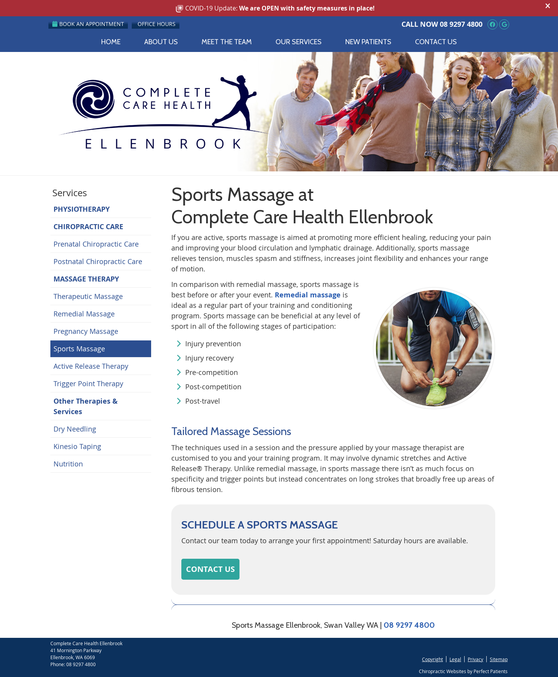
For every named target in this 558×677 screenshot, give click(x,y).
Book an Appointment (88, 24)
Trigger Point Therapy (88, 383)
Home (111, 42)
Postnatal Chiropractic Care (97, 261)
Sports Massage (79, 348)
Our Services (299, 42)
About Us (161, 42)
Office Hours (157, 24)
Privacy (475, 659)
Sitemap (499, 659)
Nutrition (68, 463)
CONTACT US (210, 569)
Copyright (432, 659)
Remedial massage (308, 295)
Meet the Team (227, 42)
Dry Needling (74, 428)
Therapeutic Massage (88, 296)
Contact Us (436, 42)
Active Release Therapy (90, 366)
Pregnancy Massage (85, 331)
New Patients (368, 42)
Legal (455, 659)
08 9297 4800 (461, 24)
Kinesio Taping (77, 446)
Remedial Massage (84, 313)
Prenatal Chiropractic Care (96, 244)
